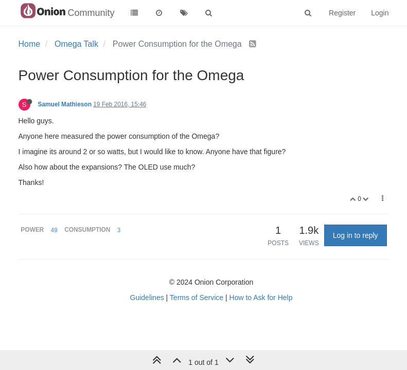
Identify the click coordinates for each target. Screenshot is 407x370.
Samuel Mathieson (65, 104)
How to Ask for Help (261, 297)
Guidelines (147, 297)
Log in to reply (355, 235)
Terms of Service (196, 297)
